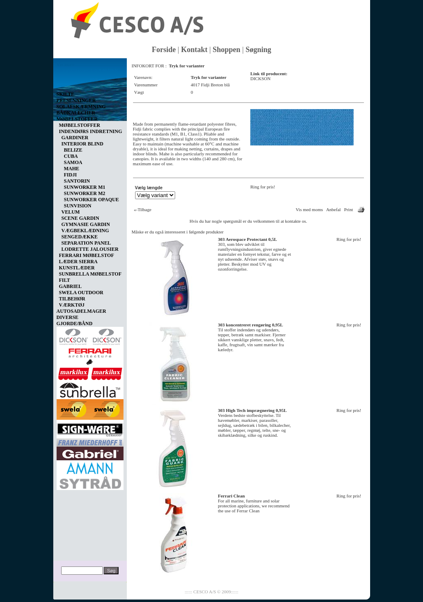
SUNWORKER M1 (84, 187)
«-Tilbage (142, 209)
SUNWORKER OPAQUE (91, 199)
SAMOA (73, 162)
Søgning (258, 49)
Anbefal (333, 209)
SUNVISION (78, 206)
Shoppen (226, 49)
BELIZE (73, 150)
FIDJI (70, 175)
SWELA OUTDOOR (81, 292)
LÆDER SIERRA (78, 261)
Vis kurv (66, 64)
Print (348, 209)
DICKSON (260, 78)
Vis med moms (309, 209)
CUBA (71, 156)
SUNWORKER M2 (84, 193)
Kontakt (194, 49)
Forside (164, 49)
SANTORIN (77, 181)
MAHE (71, 168)
